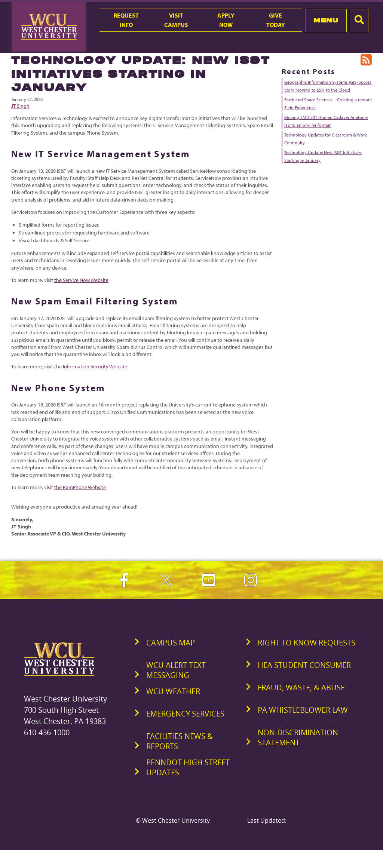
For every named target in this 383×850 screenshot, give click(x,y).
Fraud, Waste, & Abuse (301, 687)
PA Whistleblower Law (303, 710)
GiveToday (275, 20)
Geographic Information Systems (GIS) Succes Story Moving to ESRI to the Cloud (327, 86)
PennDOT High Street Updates (188, 767)
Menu (325, 20)
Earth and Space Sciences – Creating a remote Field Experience (328, 103)
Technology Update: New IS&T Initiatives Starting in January (323, 156)
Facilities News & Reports (179, 741)
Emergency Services (185, 714)
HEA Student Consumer (304, 665)
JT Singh (20, 105)
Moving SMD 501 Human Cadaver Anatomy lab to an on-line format (326, 121)
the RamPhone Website (80, 487)
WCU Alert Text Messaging (176, 670)
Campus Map (170, 643)
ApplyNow (226, 20)
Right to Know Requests (306, 643)
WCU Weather (173, 691)
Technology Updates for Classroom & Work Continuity (325, 138)
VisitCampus (176, 20)
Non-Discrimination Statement (298, 737)
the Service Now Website (81, 280)
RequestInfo (126, 20)
